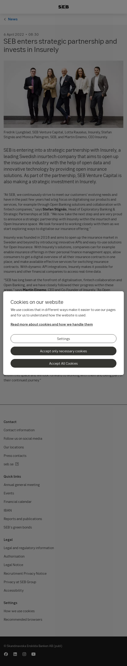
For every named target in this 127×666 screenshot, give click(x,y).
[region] (63, 333)
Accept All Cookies (63, 363)
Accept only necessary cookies (63, 351)
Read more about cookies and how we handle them (52, 324)
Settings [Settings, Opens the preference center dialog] (63, 338)
